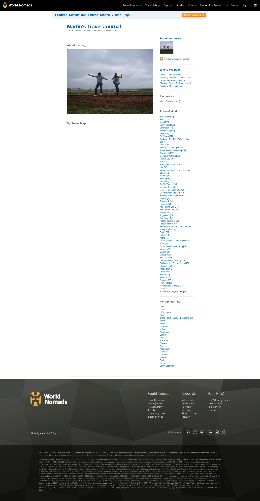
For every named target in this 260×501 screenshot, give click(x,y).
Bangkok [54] (165, 204)
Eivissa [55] (165, 145)
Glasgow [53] (165, 255)
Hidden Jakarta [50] (168, 224)
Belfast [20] (165, 274)
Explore (168, 5)
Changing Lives (156, 413)
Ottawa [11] (165, 288)
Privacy (186, 416)
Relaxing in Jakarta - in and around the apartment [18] (175, 228)
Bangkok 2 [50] (166, 201)
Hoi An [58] (165, 178)
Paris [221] (164, 119)
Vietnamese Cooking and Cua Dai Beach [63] (175, 171)
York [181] (164, 122)
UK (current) (165, 312)
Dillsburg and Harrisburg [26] (172, 260)
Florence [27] (165, 280)
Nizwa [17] (164, 238)
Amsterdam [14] (167, 269)
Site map (187, 410)
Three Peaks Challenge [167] (173, 150)
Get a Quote (155, 403)
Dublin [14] (164, 235)
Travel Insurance (132, 5)
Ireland (183, 77)
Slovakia (163, 83)
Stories (180, 5)
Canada (171, 75)
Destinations (77, 15)
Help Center (231, 5)
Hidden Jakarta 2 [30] (169, 221)
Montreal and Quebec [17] (171, 286)
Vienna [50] (165, 252)
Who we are (188, 400)
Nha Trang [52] (166, 181)
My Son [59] (165, 176)
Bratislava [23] (166, 257)
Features (61, 15)
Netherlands (172, 80)
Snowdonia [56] (167, 153)
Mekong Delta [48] (168, 187)
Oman (182, 80)
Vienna (163, 357)
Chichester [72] (166, 128)
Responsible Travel (210, 5)
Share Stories (155, 416)
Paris (162, 307)
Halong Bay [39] (167, 159)
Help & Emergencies (218, 400)
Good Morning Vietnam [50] (172, 193)
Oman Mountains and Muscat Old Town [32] (175, 242)
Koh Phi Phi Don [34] (169, 210)
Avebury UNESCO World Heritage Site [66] (175, 140)
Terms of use (189, 413)
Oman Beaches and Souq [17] (173, 246)
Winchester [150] (167, 130)
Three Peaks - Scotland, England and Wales (176, 319)
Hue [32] (163, 167)
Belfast (163, 335)
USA (171, 86)
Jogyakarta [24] (166, 215)
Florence (164, 352)
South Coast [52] (167, 125)
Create (192, 5)
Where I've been (170, 69)
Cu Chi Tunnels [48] (168, 184)
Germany (164, 77)
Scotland (164, 326)
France (179, 75)
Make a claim (214, 403)
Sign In (246, 5)
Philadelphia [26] (167, 266)
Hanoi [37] (164, 161)
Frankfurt (164, 340)
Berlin (162, 360)
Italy (189, 77)
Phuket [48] (165, 212)
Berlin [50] (164, 232)
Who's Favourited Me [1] (170, 101)
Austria (163, 75)
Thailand (179, 83)
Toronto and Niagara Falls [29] (173, 291)
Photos (93, 15)
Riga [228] (164, 133)
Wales (162, 323)
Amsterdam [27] (167, 272)
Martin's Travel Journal (94, 27)
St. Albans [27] (166, 136)
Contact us (213, 410)
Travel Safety (152, 5)
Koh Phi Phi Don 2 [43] (170, 207)
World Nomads (17, 5)
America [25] (165, 277)
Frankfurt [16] (166, 283)
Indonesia (174, 77)
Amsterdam (165, 332)
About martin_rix (171, 38)
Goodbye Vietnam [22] (170, 156)
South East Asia (167, 366)
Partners (186, 406)
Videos (116, 15)
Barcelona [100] (167, 116)
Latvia (162, 80)
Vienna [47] (165, 249)
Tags (126, 15)
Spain (171, 83)
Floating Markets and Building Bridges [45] (173, 197)
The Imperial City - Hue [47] (172, 164)
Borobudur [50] (166, 218)
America (163, 338)
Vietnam (178, 86)
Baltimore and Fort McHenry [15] (174, 263)
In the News (188, 403)
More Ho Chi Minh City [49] (172, 190)
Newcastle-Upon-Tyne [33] (171, 147)
